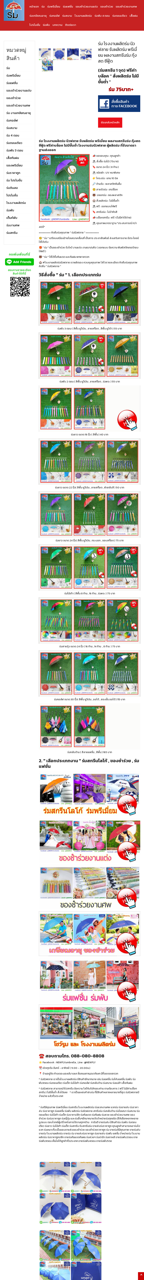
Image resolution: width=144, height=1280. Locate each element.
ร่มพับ (46, 25)
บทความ (57, 25)
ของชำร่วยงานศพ (126, 6)
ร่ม (43, 6)
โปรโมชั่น (34, 25)
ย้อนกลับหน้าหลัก (110, 122)
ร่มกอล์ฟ (54, 15)
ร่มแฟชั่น (68, 6)
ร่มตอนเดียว (119, 15)
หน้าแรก (34, 6)
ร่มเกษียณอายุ (38, 15)
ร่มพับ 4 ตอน (102, 15)
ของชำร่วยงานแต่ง (87, 6)
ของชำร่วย (106, 6)
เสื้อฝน (134, 15)
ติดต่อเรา (70, 25)
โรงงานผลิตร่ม (83, 15)
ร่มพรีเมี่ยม (53, 6)
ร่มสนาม (67, 15)
